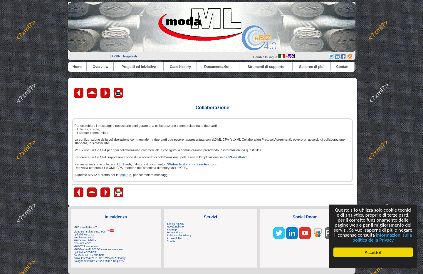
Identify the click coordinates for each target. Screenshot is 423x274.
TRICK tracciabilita (85, 240)
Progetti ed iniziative (139, 67)
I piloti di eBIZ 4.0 (84, 234)
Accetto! (373, 252)
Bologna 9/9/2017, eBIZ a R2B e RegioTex (99, 261)
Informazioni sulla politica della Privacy (382, 237)
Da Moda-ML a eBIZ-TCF (89, 255)
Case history (180, 67)
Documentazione (218, 67)
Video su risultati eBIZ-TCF (94, 231)
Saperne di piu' (311, 67)
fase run (125, 175)
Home (77, 67)
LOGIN (115, 56)
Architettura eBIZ (84, 237)
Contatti (342, 67)
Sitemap (172, 229)
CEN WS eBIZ (82, 243)
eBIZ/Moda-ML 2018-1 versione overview (98, 249)
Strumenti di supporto (266, 67)
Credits (171, 241)
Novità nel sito (175, 226)
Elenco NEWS (175, 223)
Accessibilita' (174, 238)
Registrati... (131, 56)
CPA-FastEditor (237, 157)
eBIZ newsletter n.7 (85, 227)
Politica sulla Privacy (179, 235)
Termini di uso (175, 232)
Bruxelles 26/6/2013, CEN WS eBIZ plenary (100, 258)
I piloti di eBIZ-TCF (85, 252)
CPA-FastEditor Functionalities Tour (190, 164)
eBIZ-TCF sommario (86, 246)
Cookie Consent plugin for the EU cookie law (373, 262)
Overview (100, 67)
